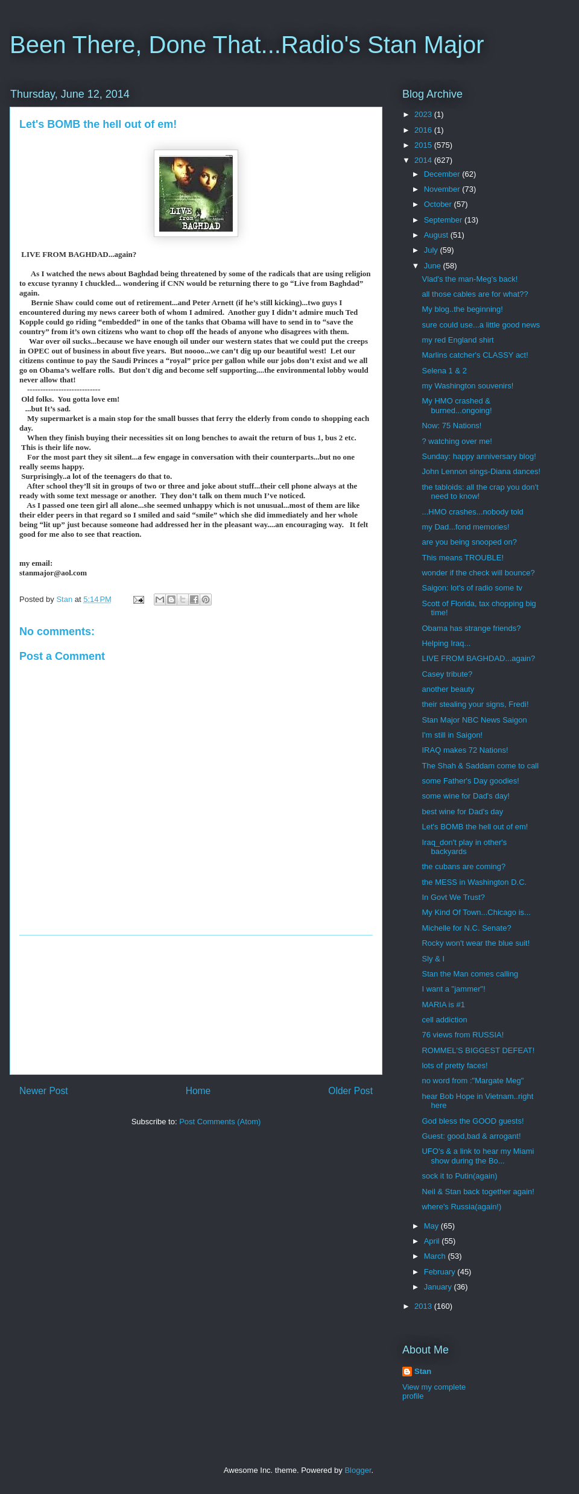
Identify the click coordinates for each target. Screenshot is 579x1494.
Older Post (350, 1091)
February (441, 1271)
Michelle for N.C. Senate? (466, 927)
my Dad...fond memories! (465, 526)
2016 (424, 130)
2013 (424, 1306)
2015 (424, 145)
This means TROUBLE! (463, 557)
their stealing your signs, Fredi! (475, 704)
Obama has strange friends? (471, 628)
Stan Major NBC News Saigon (474, 719)
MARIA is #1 (443, 1004)
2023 (424, 114)
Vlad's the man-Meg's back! (469, 278)
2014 (424, 160)
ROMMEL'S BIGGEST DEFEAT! (478, 1050)
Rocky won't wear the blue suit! (476, 943)
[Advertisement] (196, 1005)
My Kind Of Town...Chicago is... (476, 912)
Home (198, 1091)
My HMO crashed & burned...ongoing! (457, 405)
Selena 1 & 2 (444, 370)
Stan (422, 1371)
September (444, 219)
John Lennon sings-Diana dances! (481, 471)
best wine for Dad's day (462, 811)
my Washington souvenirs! (467, 385)
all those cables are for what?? (475, 294)
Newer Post (43, 1091)
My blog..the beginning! (462, 309)
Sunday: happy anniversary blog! (479, 456)
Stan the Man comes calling (470, 973)
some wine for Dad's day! (466, 795)
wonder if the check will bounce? (478, 572)
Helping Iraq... (446, 643)
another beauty (448, 689)
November (443, 189)
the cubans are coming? (463, 866)
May (432, 1225)
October (439, 204)
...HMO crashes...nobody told (472, 511)
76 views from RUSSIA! (463, 1034)
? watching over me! (457, 441)
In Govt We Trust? (453, 897)
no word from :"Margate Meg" (473, 1080)
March (436, 1256)
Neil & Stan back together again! (478, 1191)
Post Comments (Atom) (220, 1121)
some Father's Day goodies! (470, 780)
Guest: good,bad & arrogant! (471, 1136)
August (437, 234)
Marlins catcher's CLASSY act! (475, 354)
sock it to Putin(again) (459, 1175)
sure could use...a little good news (481, 324)
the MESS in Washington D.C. (474, 882)
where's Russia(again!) (461, 1206)
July (432, 250)
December (443, 174)
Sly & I (433, 958)
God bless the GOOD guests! (473, 1120)
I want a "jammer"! (453, 988)
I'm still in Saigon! (452, 734)
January (439, 1286)
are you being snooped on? (469, 541)
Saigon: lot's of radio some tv (472, 587)
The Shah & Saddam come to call (480, 765)
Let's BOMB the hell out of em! (475, 826)
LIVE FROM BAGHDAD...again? (478, 658)
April (433, 1241)
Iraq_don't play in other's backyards (464, 847)
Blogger (357, 1470)
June (433, 265)
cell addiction (444, 1019)
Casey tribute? (447, 674)
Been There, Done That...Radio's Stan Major (247, 44)
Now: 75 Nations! (451, 425)
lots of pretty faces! (454, 1065)
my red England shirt (457, 339)
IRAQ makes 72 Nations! (465, 750)
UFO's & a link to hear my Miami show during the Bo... (478, 1156)
